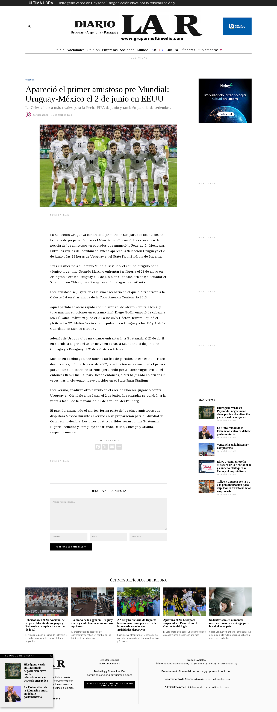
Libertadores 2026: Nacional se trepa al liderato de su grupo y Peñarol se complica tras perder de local (45, 624)
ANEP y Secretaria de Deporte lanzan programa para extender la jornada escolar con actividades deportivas (137, 624)
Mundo (142, 49)
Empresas (110, 49)
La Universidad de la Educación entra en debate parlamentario (234, 431)
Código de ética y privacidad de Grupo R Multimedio (109, 685)
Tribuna (29, 80)
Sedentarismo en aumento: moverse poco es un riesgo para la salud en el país (229, 623)
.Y (160, 49)
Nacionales (75, 49)
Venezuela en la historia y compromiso (233, 446)
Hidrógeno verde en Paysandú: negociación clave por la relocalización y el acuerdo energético (233, 412)
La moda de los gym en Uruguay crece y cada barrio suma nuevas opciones (92, 623)
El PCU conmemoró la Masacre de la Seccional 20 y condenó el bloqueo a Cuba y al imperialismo (234, 466)
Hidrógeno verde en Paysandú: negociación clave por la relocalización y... (117, 3)
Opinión (93, 49)
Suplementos (208, 49)
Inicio (59, 49)
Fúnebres (187, 49)
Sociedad (127, 49)
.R (153, 49)
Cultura (172, 49)
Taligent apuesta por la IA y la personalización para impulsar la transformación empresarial (234, 486)
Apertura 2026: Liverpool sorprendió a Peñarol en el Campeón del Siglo (180, 623)
